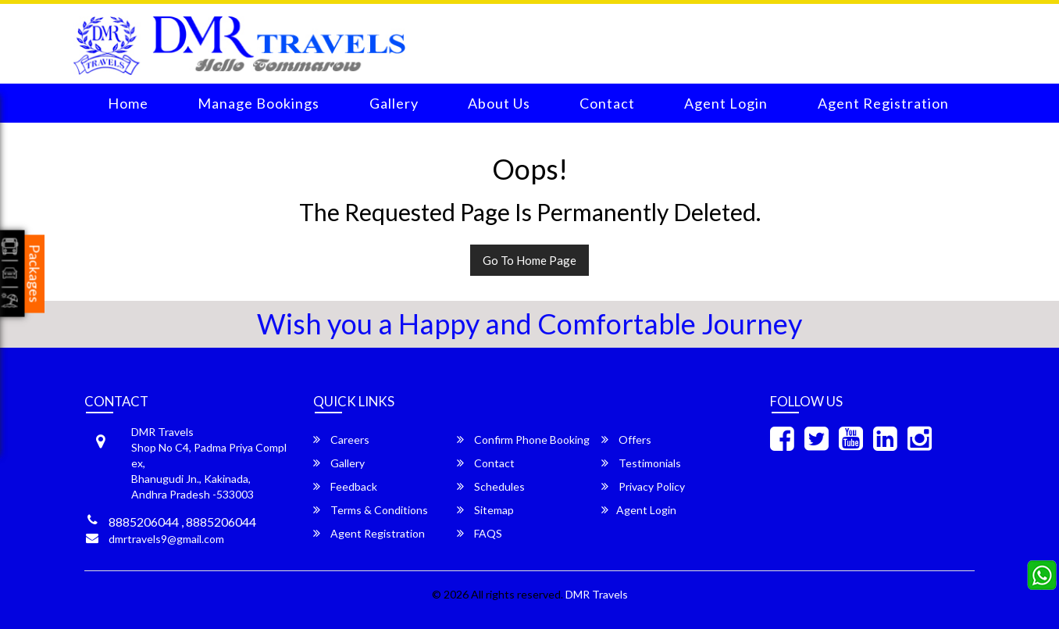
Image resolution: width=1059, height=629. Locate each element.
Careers (341, 439)
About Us (499, 103)
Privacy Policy (643, 486)
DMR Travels (596, 594)
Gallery (394, 103)
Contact (607, 103)
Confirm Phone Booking (523, 439)
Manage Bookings (258, 103)
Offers (626, 439)
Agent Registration (883, 103)
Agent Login (726, 103)
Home (128, 103)
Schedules (491, 486)
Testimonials (641, 463)
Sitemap (485, 509)
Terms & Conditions (370, 509)
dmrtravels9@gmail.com (166, 538)
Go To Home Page (529, 260)
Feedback (345, 486)
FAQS (479, 533)
